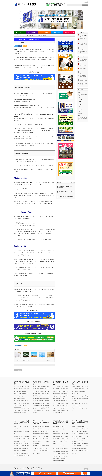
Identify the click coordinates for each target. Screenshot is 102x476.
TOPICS (79, 92)
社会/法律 (80, 109)
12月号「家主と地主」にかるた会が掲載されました (65, 197)
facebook (87, 2)
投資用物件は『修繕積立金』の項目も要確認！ (50, 359)
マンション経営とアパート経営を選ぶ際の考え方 (82, 44)
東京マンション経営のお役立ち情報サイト (29, 468)
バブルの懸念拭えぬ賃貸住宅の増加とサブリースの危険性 (82, 76)
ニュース (22, 42)
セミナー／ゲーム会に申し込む (58, 460)
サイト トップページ (19, 32)
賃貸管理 (80, 113)
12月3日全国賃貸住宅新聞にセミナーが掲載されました (65, 192)
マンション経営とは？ (32, 32)
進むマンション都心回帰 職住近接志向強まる (82, 65)
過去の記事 (73, 182)
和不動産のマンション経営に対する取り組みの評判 (82, 39)
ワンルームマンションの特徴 (69, 32)
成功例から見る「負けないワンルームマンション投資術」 (82, 118)
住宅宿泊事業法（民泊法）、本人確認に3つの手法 (82, 84)
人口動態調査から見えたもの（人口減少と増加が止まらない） (26, 359)
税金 (79, 111)
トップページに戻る (18, 370)
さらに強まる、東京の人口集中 (34, 358)
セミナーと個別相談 (44, 32)
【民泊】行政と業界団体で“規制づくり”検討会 (18, 359)
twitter (86, 2)
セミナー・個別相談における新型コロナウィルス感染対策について (65, 187)
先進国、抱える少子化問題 (42, 358)
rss (84, 2)
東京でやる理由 (57, 32)
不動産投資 (80, 99)
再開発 (80, 101)
